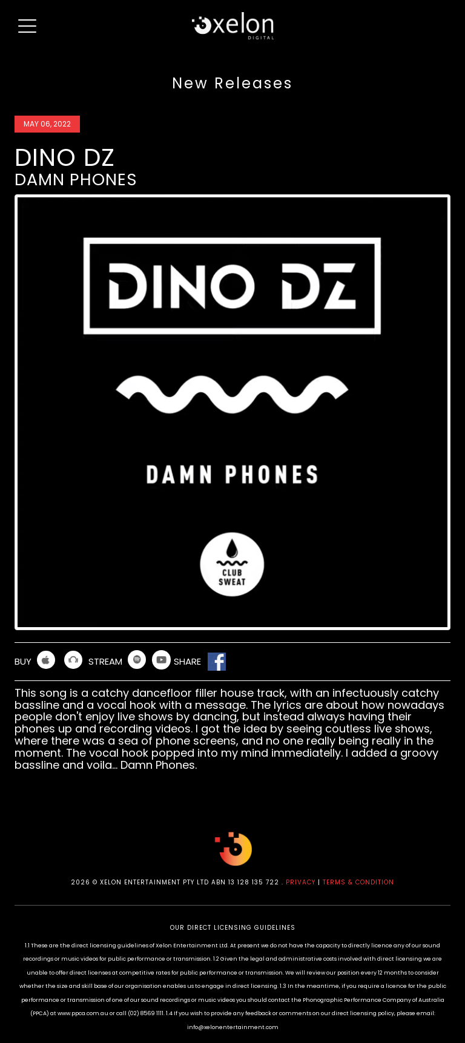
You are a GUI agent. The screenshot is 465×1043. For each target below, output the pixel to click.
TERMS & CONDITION (358, 882)
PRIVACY (300, 882)
